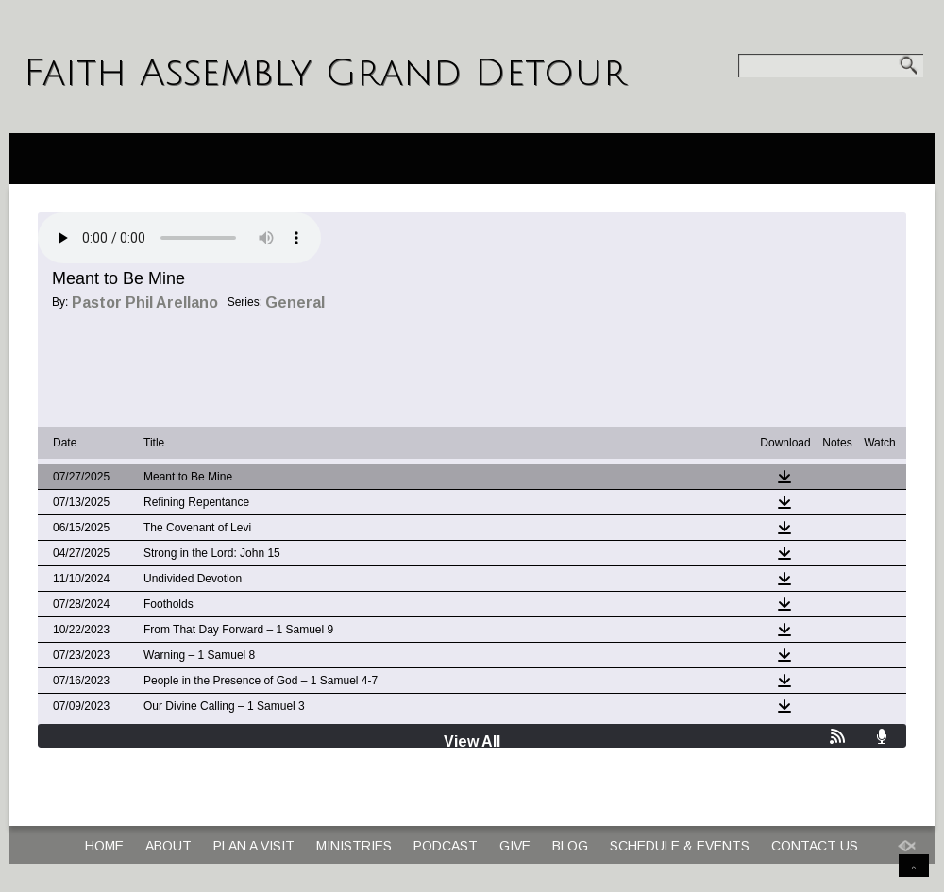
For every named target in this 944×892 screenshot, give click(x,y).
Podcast (445, 845)
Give (515, 845)
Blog (570, 845)
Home (104, 845)
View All (472, 741)
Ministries (354, 845)
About (168, 845)
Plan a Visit (254, 845)
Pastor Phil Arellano (145, 303)
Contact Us (814, 845)
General (295, 303)
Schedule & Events (680, 845)
